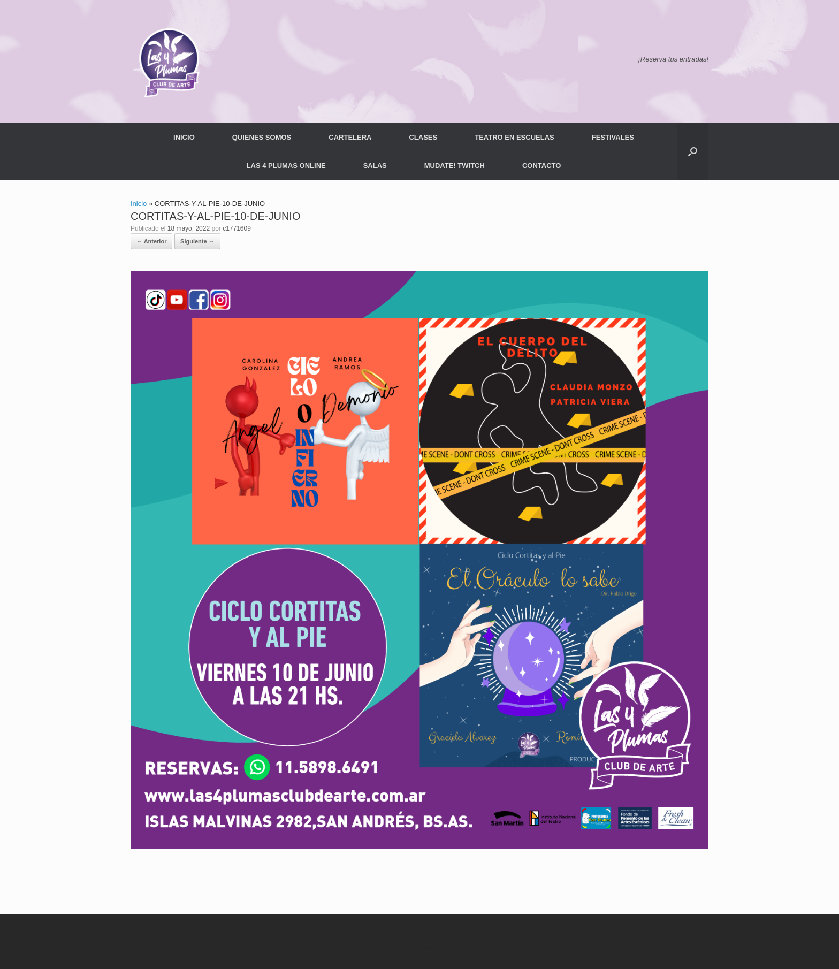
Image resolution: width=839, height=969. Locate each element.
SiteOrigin (437, 948)
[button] (692, 151)
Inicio (139, 204)
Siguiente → (197, 241)
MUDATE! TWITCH (454, 166)
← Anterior (151, 241)
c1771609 (237, 228)
